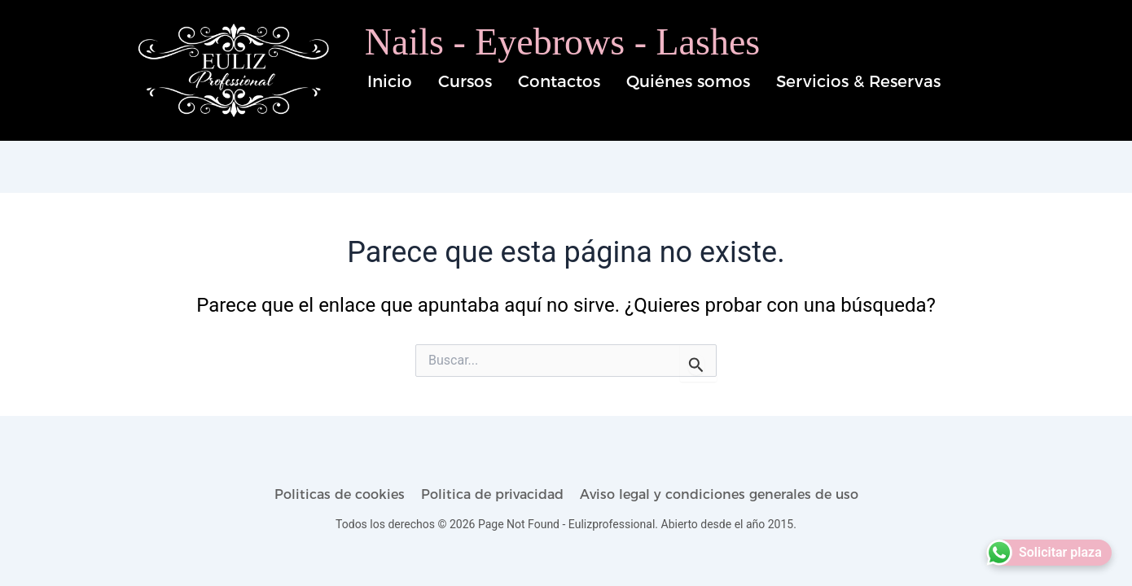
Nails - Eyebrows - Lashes (562, 42)
